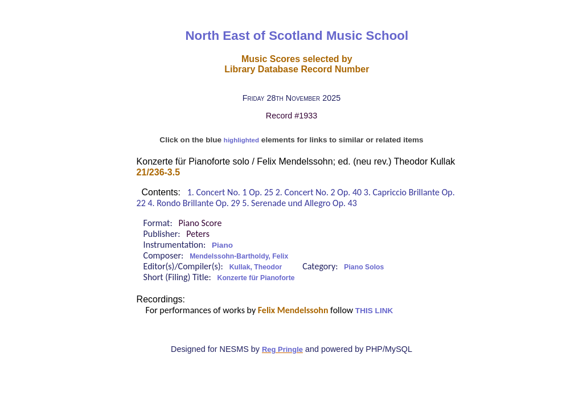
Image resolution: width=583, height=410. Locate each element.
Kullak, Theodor (255, 267)
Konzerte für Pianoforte (256, 278)
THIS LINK (374, 310)
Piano (222, 245)
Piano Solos (364, 267)
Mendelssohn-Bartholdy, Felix (239, 256)
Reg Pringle (282, 349)
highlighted (241, 140)
